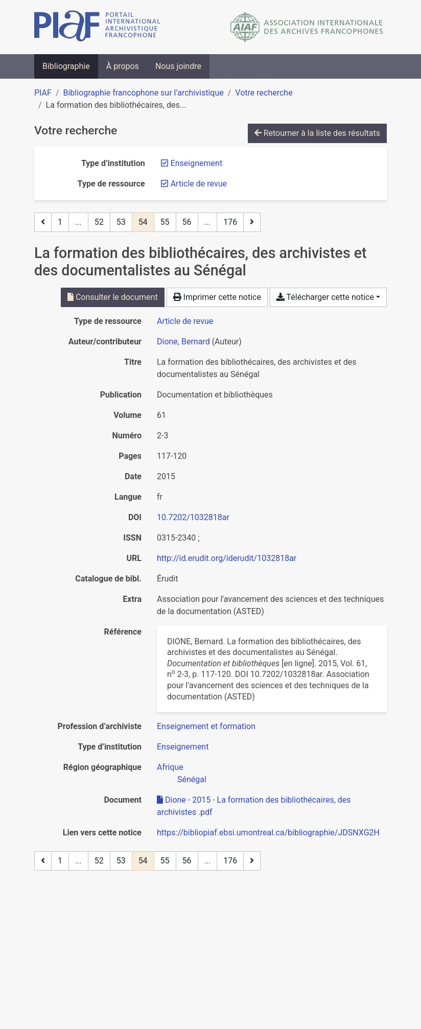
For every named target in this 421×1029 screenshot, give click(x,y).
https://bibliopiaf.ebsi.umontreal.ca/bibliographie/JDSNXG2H (268, 832)
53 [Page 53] (121, 222)
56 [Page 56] (187, 222)
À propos (122, 66)
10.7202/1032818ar (193, 517)
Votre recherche (263, 93)
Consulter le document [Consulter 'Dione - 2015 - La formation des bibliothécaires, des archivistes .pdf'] (112, 297)
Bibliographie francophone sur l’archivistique (143, 93)
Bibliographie (66, 66)
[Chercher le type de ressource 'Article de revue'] (185, 321)
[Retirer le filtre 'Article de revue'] (199, 184)
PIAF (43, 93)
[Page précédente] (43, 222)
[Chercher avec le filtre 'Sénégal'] (191, 779)
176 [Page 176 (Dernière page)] (230, 222)
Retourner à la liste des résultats (317, 133)
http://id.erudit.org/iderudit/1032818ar (226, 558)
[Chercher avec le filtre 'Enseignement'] (182, 747)
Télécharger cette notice (325, 297)
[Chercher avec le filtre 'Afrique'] (170, 767)
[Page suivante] (252, 222)
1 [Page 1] (60, 222)
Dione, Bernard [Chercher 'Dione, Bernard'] (183, 341)
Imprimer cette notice (217, 297)
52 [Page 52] (99, 222)
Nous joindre (178, 66)
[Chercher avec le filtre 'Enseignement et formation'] (206, 726)
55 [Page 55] (165, 222)
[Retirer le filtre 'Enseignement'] (196, 163)
